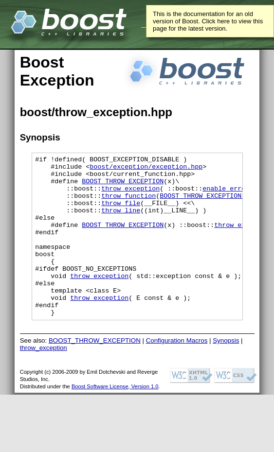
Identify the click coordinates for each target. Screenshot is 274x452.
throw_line (120, 221)
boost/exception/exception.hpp (146, 169)
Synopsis (226, 372)
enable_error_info (235, 195)
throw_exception (130, 195)
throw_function (128, 204)
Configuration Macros (177, 372)
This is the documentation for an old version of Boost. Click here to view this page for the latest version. (208, 21)
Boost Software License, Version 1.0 (115, 418)
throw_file (120, 213)
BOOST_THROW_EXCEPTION (123, 186)
